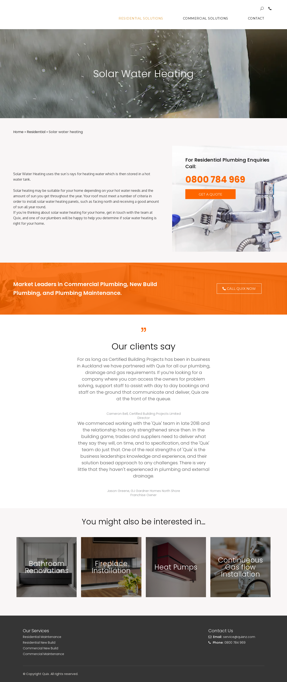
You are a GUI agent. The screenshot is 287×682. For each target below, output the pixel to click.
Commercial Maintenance (43, 654)
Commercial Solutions (205, 18)
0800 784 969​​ (215, 179)
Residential (36, 131)
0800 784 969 (234, 642)
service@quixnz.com (239, 637)
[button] (210, 194)
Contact (256, 18)
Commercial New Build (40, 648)
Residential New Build (39, 642)
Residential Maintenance (42, 637)
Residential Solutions (141, 18)
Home (18, 131)
